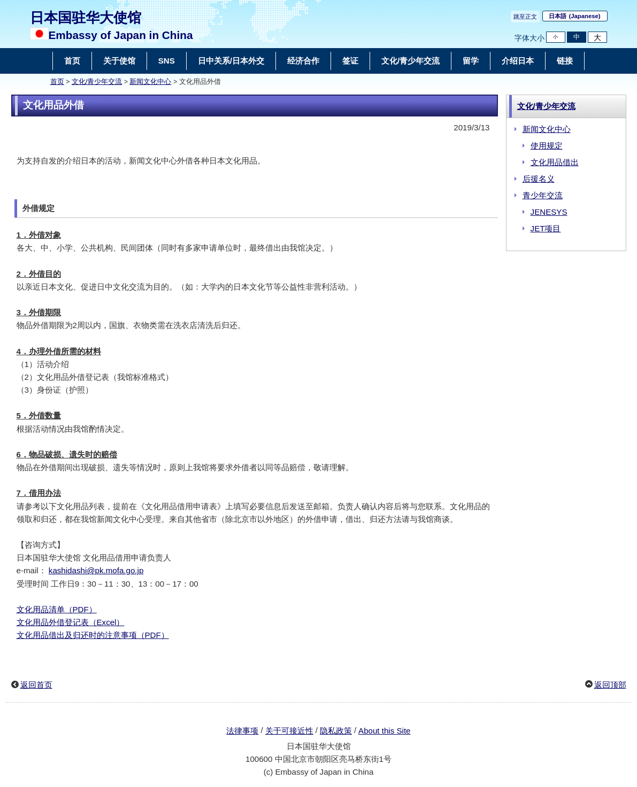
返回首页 (36, 684)
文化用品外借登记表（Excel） (71, 622)
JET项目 (546, 228)
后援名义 (539, 178)
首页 (57, 81)
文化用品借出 (555, 162)
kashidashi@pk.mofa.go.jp (96, 570)
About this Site (384, 730)
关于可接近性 (289, 730)
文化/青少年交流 (97, 81)
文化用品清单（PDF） (57, 609)
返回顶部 (610, 684)
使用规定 (547, 145)
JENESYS (549, 211)
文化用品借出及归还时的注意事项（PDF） (93, 635)
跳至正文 (525, 16)
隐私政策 (336, 730)
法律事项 (242, 730)
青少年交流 (543, 195)
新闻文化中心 (150, 81)
